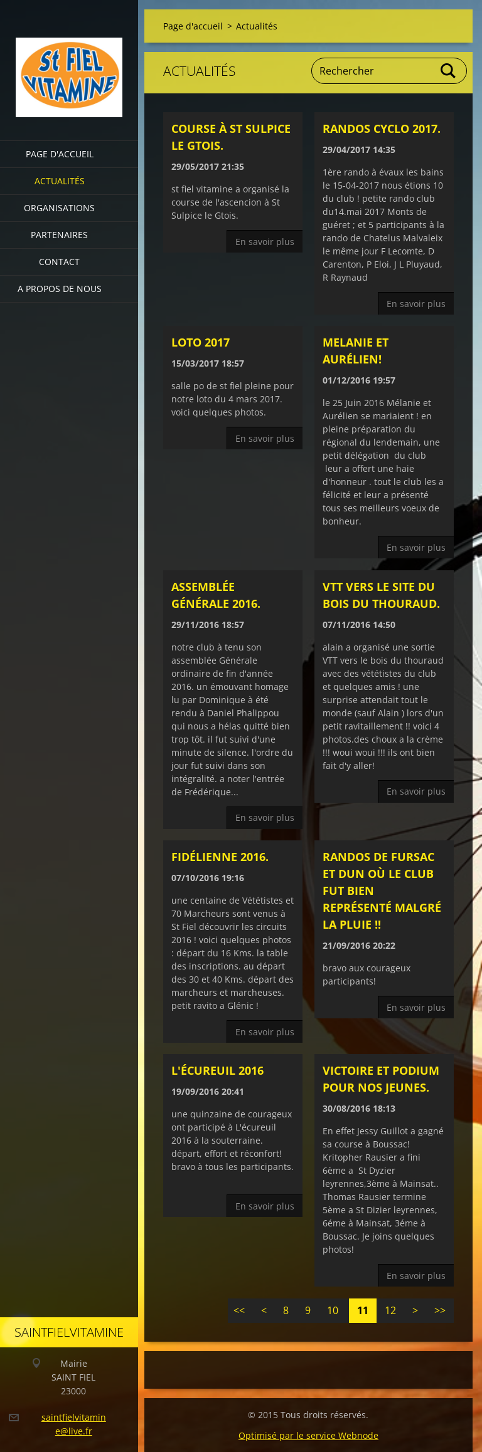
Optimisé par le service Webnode (308, 1435)
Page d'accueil (60, 154)
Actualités (60, 181)
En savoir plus (264, 242)
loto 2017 (200, 342)
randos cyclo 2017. (382, 128)
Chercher (449, 70)
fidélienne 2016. (220, 856)
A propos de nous (60, 289)
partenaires (59, 235)
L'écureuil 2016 (217, 1070)
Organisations (59, 208)
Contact (59, 262)
